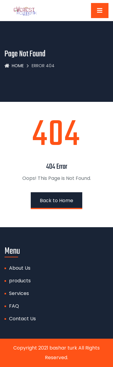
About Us (19, 268)
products (20, 280)
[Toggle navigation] (99, 10)
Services (19, 293)
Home (14, 66)
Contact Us (22, 318)
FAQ (14, 306)
